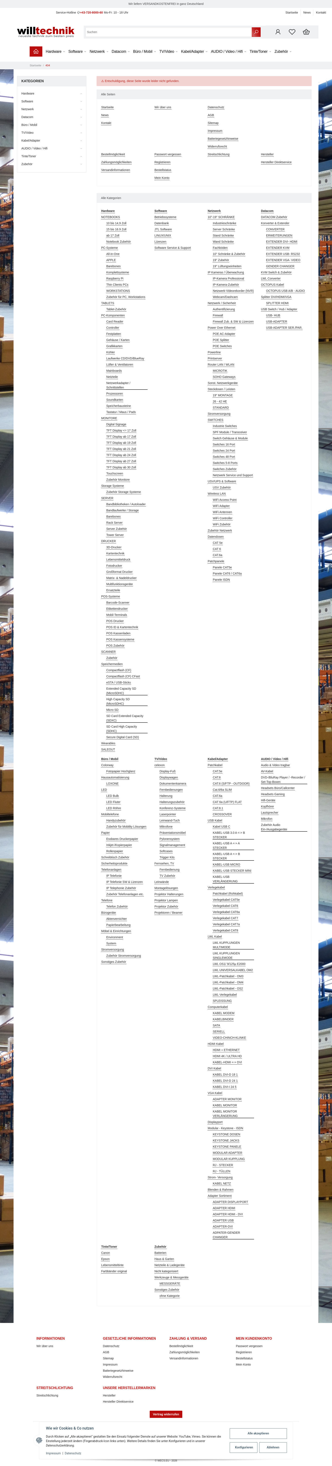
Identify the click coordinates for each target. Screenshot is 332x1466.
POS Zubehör (115, 645)
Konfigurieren (244, 1447)
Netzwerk (27, 109)
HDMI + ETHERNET (226, 1050)
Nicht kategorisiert (166, 1271)
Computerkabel (218, 1007)
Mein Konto (162, 178)
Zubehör (111, 658)
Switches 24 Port (224, 450)
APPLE (111, 260)
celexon (160, 765)
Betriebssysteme (165, 217)
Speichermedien (112, 664)
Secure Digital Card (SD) (122, 737)
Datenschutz (216, 107)
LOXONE (112, 783)
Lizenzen (160, 241)
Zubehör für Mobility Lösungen (126, 826)
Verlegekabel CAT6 (225, 906)
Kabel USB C (221, 826)
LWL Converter (271, 278)
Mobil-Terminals (116, 615)
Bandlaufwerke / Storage (122, 510)
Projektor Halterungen (169, 894)
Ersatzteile (113, 590)
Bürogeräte (108, 912)
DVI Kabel (214, 1068)
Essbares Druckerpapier (122, 839)
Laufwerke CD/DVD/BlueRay (125, 358)
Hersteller (267, 154)
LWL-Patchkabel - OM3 (228, 976)
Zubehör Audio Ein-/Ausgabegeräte (274, 827)
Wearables (108, 743)
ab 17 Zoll (112, 235)
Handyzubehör (116, 820)
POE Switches (222, 346)
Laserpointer (168, 814)
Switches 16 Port (224, 444)
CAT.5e (217, 771)
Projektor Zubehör (166, 906)
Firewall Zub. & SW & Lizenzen (233, 321)
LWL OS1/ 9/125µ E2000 (229, 964)
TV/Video (27, 132)
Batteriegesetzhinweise (223, 138)
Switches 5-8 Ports (225, 463)
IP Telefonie (114, 875)
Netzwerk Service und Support (233, 475)
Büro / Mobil (29, 125)
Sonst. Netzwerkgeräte (223, 383)
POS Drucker (115, 621)
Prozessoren (114, 393)
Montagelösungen (166, 888)
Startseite (291, 12)
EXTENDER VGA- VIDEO (283, 260)
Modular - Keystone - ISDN (225, 1128)
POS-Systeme (110, 596)
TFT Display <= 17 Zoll (121, 430)
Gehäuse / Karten (118, 340)
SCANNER (108, 651)
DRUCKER (108, 541)
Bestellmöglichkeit (113, 154)
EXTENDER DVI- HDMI (281, 241)
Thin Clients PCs (117, 284)
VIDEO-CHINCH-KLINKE (229, 1037)
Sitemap (213, 123)
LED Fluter (113, 802)
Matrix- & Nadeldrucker (121, 578)
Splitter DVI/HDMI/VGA (276, 297)
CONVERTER (275, 229)
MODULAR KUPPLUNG (229, 1159)
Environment (114, 937)
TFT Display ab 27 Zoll (121, 461)
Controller (112, 327)
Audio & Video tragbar (275, 765)
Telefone (106, 900)
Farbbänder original (114, 1271)
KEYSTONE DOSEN (226, 1134)
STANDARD (221, 407)
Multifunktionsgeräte (119, 584)
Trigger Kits (167, 857)
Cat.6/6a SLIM (222, 789)
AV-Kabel (267, 771)
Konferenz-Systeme (173, 808)
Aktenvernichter (116, 918)
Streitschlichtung (219, 154)
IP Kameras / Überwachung (226, 272)
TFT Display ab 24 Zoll (121, 455)
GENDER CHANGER (280, 266)
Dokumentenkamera (173, 783)
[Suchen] (169, 32)
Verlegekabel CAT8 (225, 930)
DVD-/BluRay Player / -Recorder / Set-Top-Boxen (283, 780)
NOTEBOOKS (110, 217)
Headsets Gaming (273, 794)
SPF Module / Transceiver (230, 432)
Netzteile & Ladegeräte (170, 1265)
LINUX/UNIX (163, 235)
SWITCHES (215, 420)
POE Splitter (221, 340)
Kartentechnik (115, 553)
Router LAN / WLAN (221, 364)
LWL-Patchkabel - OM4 (228, 982)
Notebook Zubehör (118, 241)
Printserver (215, 358)
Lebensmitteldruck (118, 559)
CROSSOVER (222, 814)
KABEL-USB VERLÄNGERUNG (225, 879)
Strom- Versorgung (220, 1177)
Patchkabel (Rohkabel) (228, 893)
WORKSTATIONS (118, 290)
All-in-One (112, 254)
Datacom (27, 117)
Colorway (107, 765)
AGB (211, 115)
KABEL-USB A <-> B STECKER (226, 856)
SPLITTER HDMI (277, 303)
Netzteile (112, 377)
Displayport (215, 1122)
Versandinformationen (115, 170)
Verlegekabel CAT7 (225, 918)
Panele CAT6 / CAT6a (227, 573)
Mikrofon (267, 818)
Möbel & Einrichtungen (116, 931)
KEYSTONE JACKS (226, 1140)
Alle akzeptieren (258, 1433)
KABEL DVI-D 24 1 (225, 1080)
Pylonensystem (170, 839)
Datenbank (162, 223)
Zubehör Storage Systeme (123, 492)
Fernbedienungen (171, 789)
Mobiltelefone (110, 814)
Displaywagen (169, 777)
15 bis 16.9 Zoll (116, 229)
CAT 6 (217, 549)
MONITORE (109, 418)
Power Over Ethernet (221, 327)
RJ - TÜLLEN (221, 1171)
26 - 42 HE (220, 401)
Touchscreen (114, 473)
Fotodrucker (114, 565)
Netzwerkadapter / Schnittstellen (118, 385)
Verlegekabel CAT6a (226, 912)
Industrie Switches (225, 426)
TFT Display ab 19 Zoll (121, 442)
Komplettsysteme (117, 272)
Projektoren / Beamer (169, 912)
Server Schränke (224, 229)
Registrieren (162, 162)
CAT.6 (217, 777)
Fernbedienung (170, 869)
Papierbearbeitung (118, 925)
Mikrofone (166, 826)
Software (27, 101)
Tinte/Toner (28, 156)
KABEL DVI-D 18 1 (225, 1074)
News (307, 12)
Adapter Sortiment (220, 1195)
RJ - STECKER (223, 1165)
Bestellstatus (163, 170)
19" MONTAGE (223, 395)
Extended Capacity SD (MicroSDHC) (121, 691)
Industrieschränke (224, 223)
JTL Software (163, 229)
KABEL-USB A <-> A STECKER (226, 845)
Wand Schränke (223, 241)
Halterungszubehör (172, 802)
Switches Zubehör (225, 469)
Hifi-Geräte (268, 800)
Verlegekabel (216, 887)
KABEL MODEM (223, 1013)
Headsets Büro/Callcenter (278, 788)
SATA (216, 1025)
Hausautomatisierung (115, 777)
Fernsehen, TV (164, 863)
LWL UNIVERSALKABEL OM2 (233, 970)
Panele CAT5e (222, 567)
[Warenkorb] (306, 31)
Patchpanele (216, 561)
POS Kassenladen (118, 633)
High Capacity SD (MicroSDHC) (118, 701)
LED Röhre (113, 808)
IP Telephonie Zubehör (121, 888)
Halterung (166, 796)
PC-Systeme (109, 247)
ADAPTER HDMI (224, 1208)
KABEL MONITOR (225, 1105)
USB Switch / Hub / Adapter (279, 309)
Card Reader (114, 321)
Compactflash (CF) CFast (123, 676)
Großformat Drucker (119, 572)
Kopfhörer (267, 806)
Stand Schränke (223, 235)
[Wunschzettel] (292, 31)
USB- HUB (273, 315)
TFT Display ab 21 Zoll (121, 449)
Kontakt (321, 12)
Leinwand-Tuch (170, 820)
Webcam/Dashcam (225, 297)
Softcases (166, 851)
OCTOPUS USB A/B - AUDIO (285, 290)
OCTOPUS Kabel (272, 284)
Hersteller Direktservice (276, 162)
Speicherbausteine (118, 406)
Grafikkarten (114, 346)
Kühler (110, 352)
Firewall (218, 315)
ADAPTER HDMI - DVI (228, 1214)
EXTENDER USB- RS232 (283, 254)
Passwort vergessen (168, 154)
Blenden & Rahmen (220, 1189)
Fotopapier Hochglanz (120, 771)
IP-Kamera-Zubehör (226, 284)
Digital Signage (116, 424)
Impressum (215, 130)
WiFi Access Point (225, 499)
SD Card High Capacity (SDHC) (121, 729)
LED (104, 789)
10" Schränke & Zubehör (229, 254)
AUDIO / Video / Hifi (34, 148)
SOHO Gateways (224, 377)
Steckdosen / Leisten (221, 389)
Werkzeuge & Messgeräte (172, 1277)
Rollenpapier (114, 851)
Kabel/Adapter (30, 140)
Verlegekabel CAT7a (226, 924)
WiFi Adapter (221, 506)
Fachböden (220, 247)
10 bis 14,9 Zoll (116, 223)
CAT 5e (218, 542)
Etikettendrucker (117, 608)
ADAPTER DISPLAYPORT (230, 1202)
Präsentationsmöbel (173, 832)
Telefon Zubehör (117, 906)
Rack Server (114, 522)
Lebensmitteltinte (112, 1265)
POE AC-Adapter (224, 334)
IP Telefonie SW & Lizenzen (124, 882)
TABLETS (107, 303)
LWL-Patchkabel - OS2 (228, 988)
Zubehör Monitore (118, 479)
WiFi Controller (222, 518)
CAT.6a (217, 555)
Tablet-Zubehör (116, 309)
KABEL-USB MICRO (226, 864)
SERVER (107, 498)
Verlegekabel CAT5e (226, 899)
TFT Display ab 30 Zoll (121, 467)
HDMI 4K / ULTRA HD (227, 1056)
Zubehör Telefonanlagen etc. (125, 894)
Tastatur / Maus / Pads (121, 412)
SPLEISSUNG (222, 1000)
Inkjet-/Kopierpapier (119, 845)
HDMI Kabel (216, 1044)
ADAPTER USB (223, 1220)
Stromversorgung (219, 413)
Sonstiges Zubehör (113, 961)
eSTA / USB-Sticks (118, 682)
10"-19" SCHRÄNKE (221, 217)
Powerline (214, 352)
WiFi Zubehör (222, 524)
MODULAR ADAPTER (227, 1152)
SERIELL (219, 1031)
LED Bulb (112, 796)
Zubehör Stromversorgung (123, 955)
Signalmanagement (172, 845)
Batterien (160, 1252)
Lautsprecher (269, 812)
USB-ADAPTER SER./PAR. (284, 327)
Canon (105, 1252)
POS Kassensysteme (120, 639)
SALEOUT (108, 749)
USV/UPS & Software (222, 481)
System (111, 943)
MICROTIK (220, 370)
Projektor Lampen (166, 900)
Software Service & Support (173, 247)
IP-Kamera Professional (228, 278)
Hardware (27, 93)
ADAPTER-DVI (223, 1226)
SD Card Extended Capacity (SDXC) (124, 718)
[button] (278, 31)
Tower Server (115, 535)
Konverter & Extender (275, 223)
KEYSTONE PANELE (227, 1146)
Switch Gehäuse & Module (230, 438)
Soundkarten (114, 399)
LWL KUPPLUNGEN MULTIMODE (226, 945)
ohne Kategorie (170, 1296)
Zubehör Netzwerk (220, 530)
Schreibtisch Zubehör (115, 857)
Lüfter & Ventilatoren (119, 364)
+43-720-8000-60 (91, 12)
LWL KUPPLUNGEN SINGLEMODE (226, 955)
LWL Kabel (215, 936)
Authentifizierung (224, 309)
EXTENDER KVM (277, 247)
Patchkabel (215, 765)
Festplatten (113, 334)
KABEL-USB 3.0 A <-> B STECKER (229, 835)
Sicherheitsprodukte (114, 863)
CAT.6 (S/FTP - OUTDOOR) (231, 783)
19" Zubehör (221, 260)
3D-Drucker (114, 547)
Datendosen (216, 536)
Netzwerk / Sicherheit (222, 303)
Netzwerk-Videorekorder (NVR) (233, 290)
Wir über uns (163, 107)
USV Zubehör (222, 487)
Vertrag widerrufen (166, 1414)
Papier (105, 832)
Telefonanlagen (111, 869)
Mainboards (114, 370)
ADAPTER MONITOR (227, 1099)
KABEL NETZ (222, 1183)
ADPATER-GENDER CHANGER (226, 1235)
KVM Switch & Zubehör (276, 272)
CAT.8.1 (218, 808)
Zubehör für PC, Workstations (125, 297)
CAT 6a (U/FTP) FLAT (227, 802)
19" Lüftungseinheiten (227, 266)
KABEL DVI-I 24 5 (225, 1087)
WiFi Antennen (222, 512)
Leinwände (162, 882)
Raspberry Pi (114, 278)
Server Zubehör (116, 528)
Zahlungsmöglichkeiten (116, 162)
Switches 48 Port (224, 456)
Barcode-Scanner (117, 602)
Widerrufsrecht (217, 146)
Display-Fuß (168, 771)
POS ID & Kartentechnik (122, 627)
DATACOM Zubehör (274, 217)
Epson (105, 1259)
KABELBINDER (223, 1019)
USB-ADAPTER (276, 321)
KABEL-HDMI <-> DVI (227, 1062)
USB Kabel (215, 820)
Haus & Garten (164, 1259)
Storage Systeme (112, 485)
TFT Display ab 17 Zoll (121, 436)
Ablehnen (273, 1447)
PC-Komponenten (113, 315)
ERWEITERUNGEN (279, 235)
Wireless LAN (217, 493)
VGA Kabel (215, 1093)
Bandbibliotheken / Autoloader (126, 504)
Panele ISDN (221, 579)
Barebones (113, 266)
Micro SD (112, 709)
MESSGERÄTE (170, 1283)
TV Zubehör (167, 875)
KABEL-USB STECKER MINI (232, 870)
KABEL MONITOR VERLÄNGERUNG (225, 1114)
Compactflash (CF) (118, 670)
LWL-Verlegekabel (225, 994)
